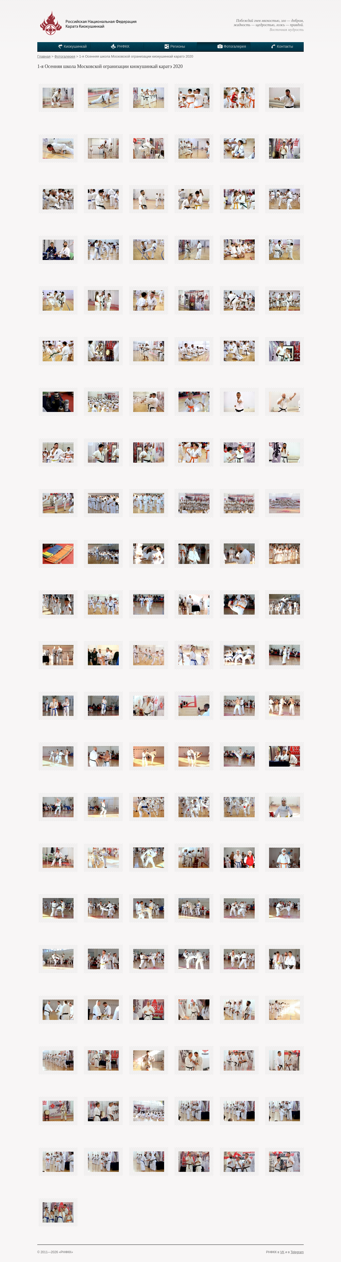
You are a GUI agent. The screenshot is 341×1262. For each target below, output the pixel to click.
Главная (43, 56)
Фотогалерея (64, 56)
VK (282, 1252)
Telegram (297, 1252)
